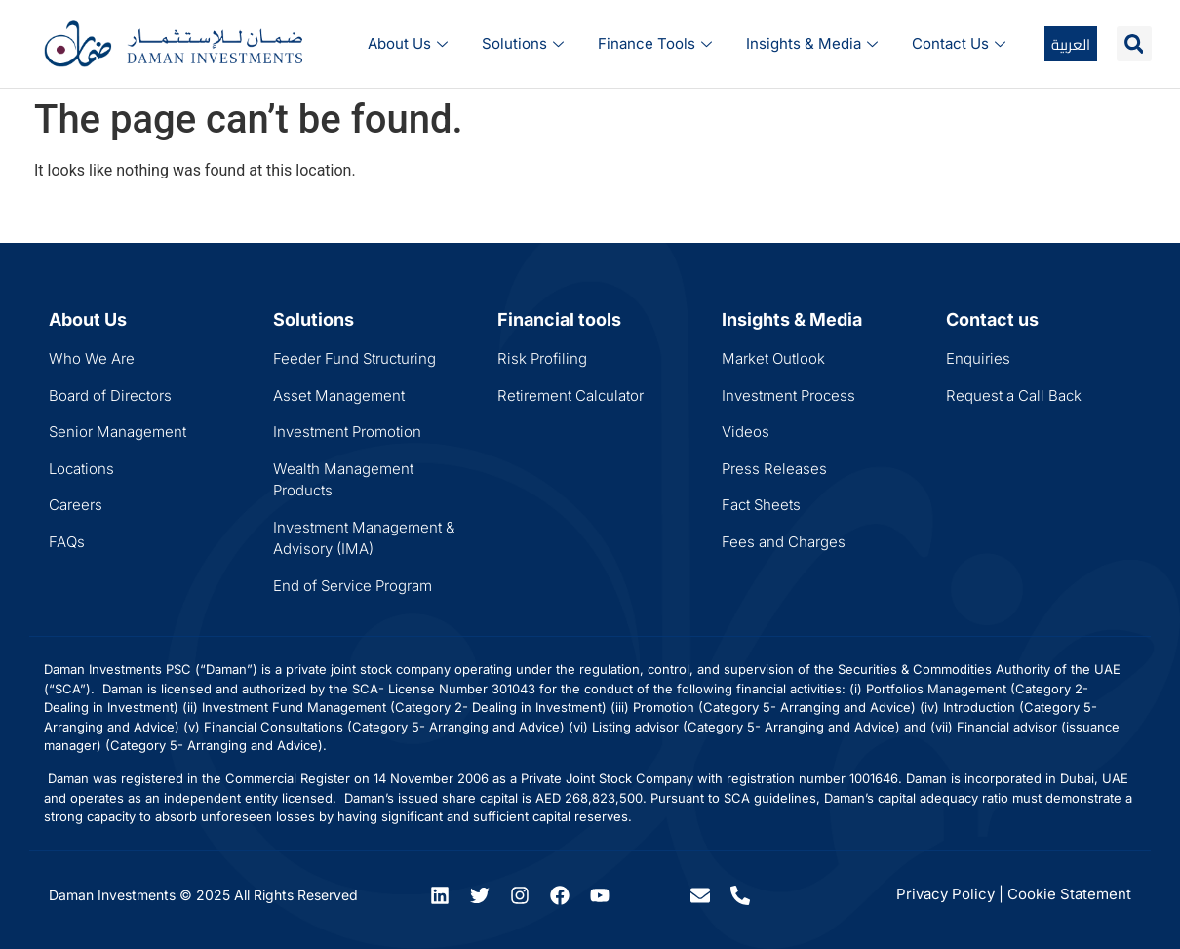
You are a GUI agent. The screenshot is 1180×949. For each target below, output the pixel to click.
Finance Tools (657, 43)
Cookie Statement (1069, 894)
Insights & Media (814, 43)
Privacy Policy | (949, 894)
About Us (410, 43)
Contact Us (961, 43)
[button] (1134, 43)
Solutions (525, 43)
